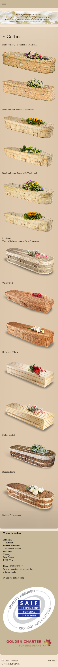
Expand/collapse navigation (29, 4)
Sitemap (14, 661)
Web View (51, 661)
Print (6, 661)
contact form (18, 578)
